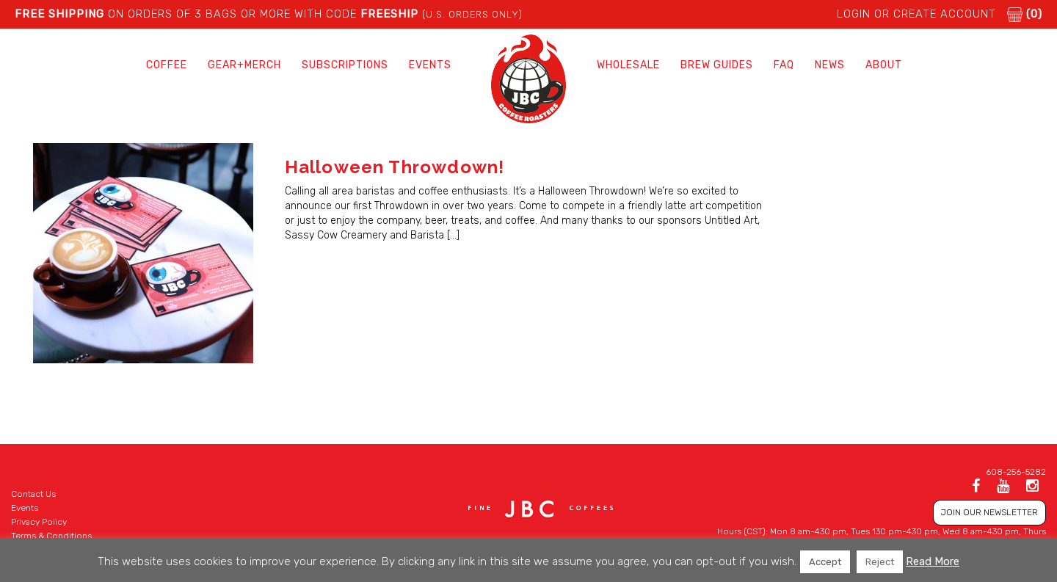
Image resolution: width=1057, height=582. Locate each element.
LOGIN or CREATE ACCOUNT (916, 14)
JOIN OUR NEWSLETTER (989, 512)
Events (430, 65)
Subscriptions (345, 65)
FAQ (784, 65)
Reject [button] (879, 561)
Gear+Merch (244, 65)
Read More (932, 561)
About (883, 65)
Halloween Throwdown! (395, 167)
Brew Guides (716, 65)
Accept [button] (825, 561)
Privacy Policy (39, 522)
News (830, 65)
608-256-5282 (1016, 472)
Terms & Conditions (51, 536)
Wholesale (628, 65)
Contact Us (33, 494)
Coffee (166, 65)
